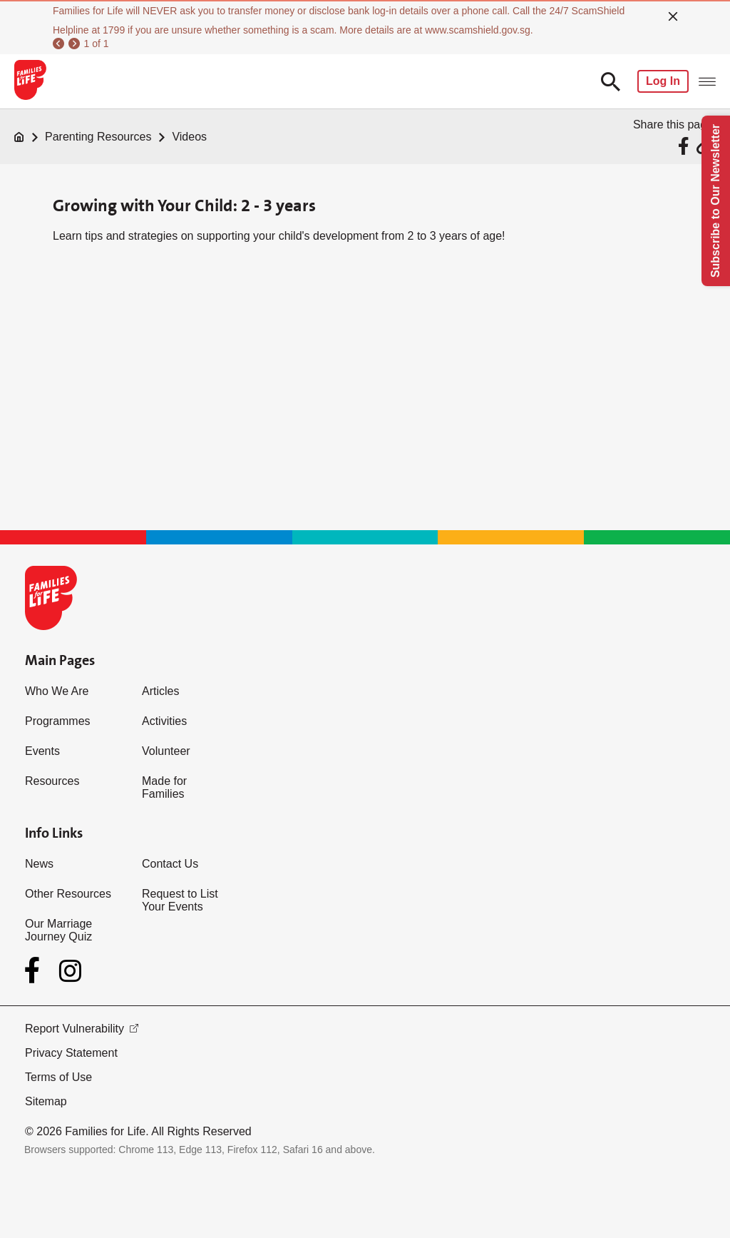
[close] (673, 16)
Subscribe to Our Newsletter (715, 201)
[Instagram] (70, 971)
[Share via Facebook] (685, 146)
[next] (74, 43)
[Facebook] (35, 970)
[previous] (58, 43)
